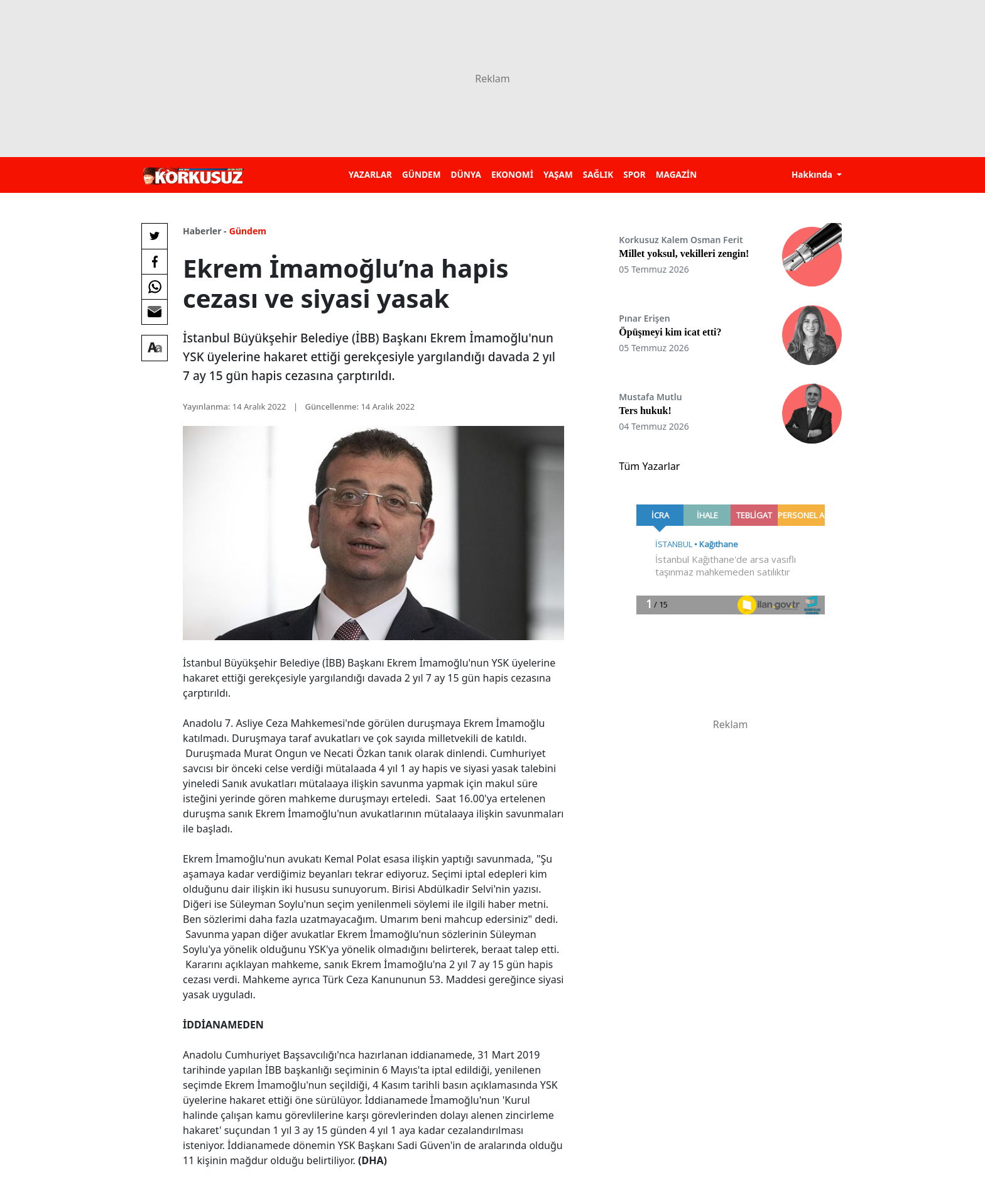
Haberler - (204, 231)
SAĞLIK (598, 174)
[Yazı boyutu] (154, 348)
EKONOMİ (512, 174)
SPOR (634, 174)
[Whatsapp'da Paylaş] (154, 286)
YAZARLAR (370, 174)
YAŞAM (558, 174)
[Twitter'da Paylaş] (154, 236)
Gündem (247, 231)
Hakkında (813, 174)
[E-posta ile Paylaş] (154, 311)
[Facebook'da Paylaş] (154, 261)
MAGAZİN (676, 174)
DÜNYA (466, 174)
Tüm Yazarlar (649, 466)
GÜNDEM (421, 174)
